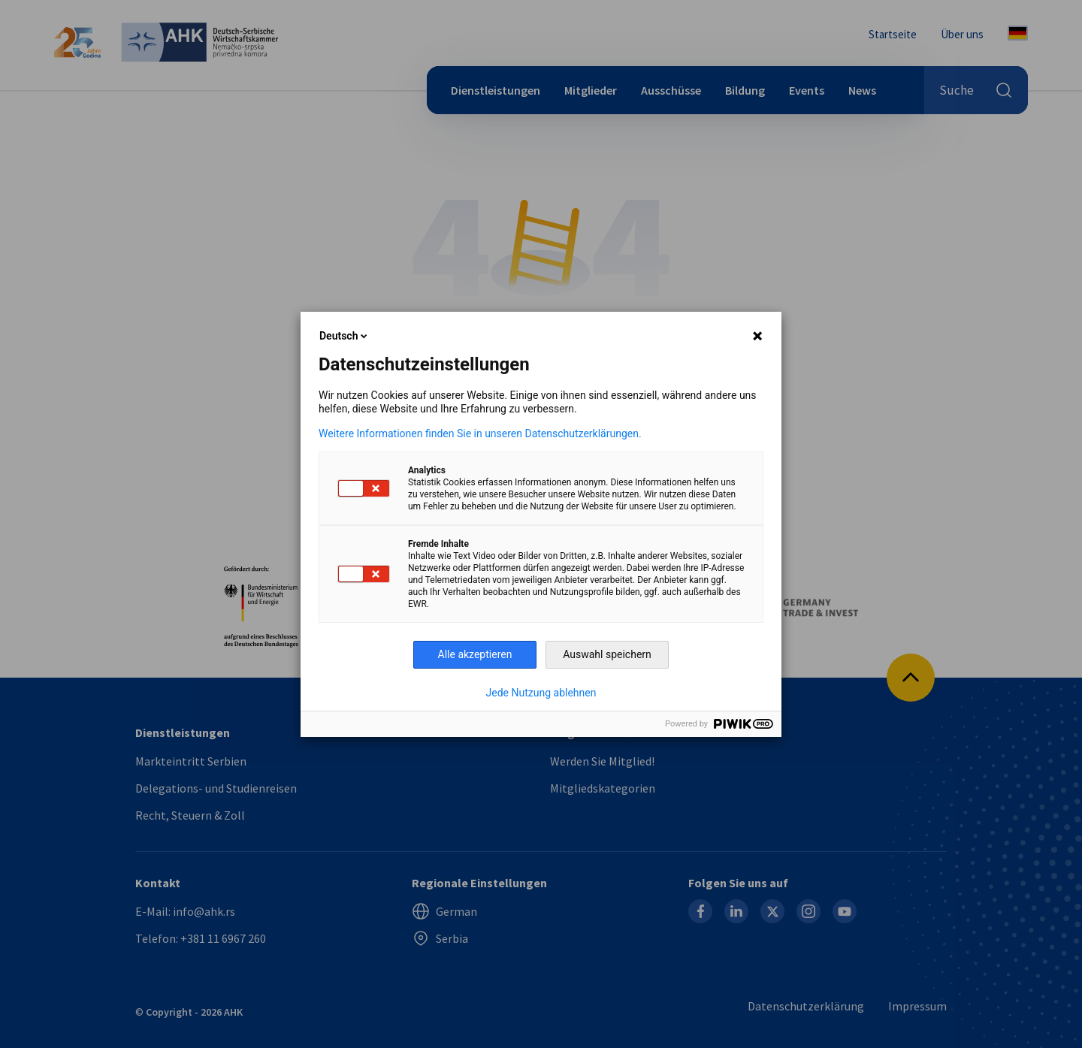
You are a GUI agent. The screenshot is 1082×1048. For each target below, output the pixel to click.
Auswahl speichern (607, 654)
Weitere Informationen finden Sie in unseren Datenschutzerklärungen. (480, 433)
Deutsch (344, 336)
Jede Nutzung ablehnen (541, 693)
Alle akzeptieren (475, 654)
